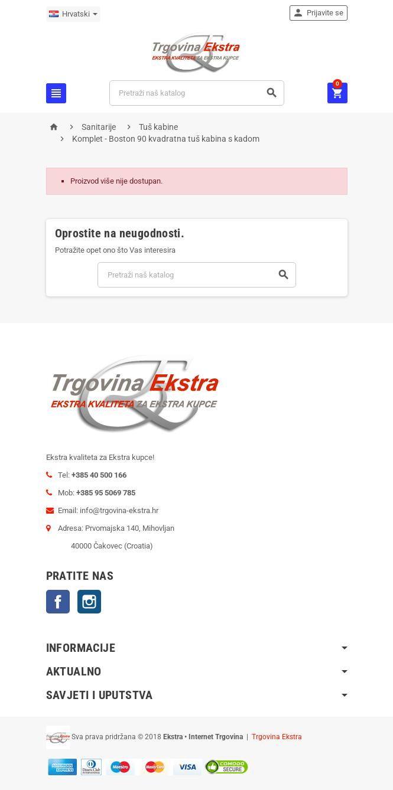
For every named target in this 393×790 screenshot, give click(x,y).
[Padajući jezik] (73, 14)
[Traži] (196, 93)
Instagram (89, 601)
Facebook (58, 601)
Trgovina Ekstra (277, 737)
